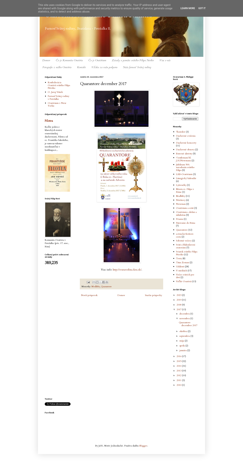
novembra (184, 318)
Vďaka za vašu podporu (104, 67)
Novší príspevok (89, 295)
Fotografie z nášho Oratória (57, 67)
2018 (179, 304)
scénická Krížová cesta (184, 235)
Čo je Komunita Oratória (69, 60)
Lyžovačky (181, 185)
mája (182, 340)
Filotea (49, 121)
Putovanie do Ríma (185, 222)
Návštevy (180, 200)
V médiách (181, 270)
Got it (202, 8)
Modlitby (95, 286)
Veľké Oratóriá (184, 281)
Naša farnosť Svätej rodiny (137, 67)
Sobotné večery (184, 240)
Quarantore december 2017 (188, 324)
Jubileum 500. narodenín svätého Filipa (185, 167)
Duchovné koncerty (186, 142)
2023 (179, 295)
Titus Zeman (182, 262)
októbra (183, 331)
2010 (179, 385)
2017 (179, 309)
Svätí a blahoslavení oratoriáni (185, 246)
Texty (179, 258)
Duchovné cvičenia (185, 135)
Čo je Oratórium (97, 60)
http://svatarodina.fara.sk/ (126, 269)
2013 (179, 370)
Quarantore (106, 286)
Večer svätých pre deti (185, 276)
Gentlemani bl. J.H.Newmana (183, 159)
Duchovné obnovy (185, 149)
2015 (179, 361)
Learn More (187, 8)
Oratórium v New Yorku (57, 104)
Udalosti (180, 266)
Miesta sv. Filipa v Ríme (185, 190)
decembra (184, 313)
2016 (179, 356)
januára (183, 350)
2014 (179, 366)
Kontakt (81, 67)
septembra (185, 336)
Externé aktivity (184, 153)
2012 (179, 375)
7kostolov (180, 131)
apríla (182, 345)
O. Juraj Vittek (55, 92)
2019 (179, 299)
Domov (46, 60)
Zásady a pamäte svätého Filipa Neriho (133, 60)
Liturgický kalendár (186, 178)
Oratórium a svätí (185, 208)
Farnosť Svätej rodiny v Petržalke (58, 97)
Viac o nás (164, 60)
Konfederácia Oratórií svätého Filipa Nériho (59, 85)
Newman (181, 204)
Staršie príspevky (153, 295)
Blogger (143, 445)
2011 (179, 380)
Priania (179, 219)
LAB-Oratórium (184, 174)
